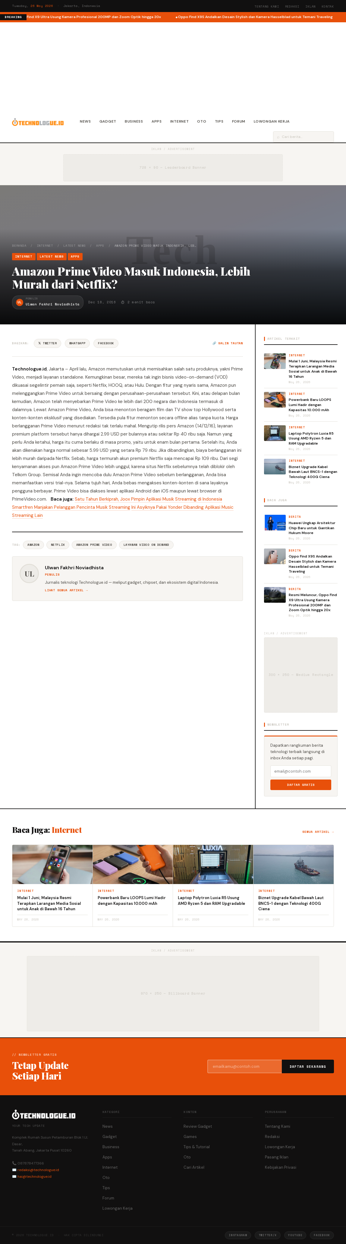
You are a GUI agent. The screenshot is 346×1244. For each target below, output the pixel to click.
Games (190, 1136)
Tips (219, 121)
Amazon (33, 544)
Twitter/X (268, 1235)
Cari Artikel (194, 1167)
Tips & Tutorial (197, 1146)
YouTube (295, 1235)
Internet (179, 121)
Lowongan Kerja (272, 121)
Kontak (328, 6)
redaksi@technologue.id (38, 1169)
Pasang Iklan (276, 1157)
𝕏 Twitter (47, 343)
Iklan (310, 6)
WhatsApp (77, 343)
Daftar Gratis (301, 785)
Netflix (58, 544)
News (85, 121)
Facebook (106, 343)
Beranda (19, 245)
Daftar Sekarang (308, 1066)
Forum (239, 121)
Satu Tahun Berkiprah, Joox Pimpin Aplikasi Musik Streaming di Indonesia (148, 499)
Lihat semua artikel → (66, 590)
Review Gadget (198, 1126)
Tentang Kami (266, 6)
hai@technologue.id (34, 1176)
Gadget (107, 121)
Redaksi (292, 6)
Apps (157, 121)
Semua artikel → (318, 832)
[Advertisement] (173, 67)
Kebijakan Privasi (280, 1167)
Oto (201, 121)
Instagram (238, 1235)
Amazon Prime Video (94, 544)
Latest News (74, 245)
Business (134, 121)
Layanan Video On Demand (146, 544)
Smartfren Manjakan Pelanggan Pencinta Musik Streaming (71, 507)
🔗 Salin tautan (227, 343)
